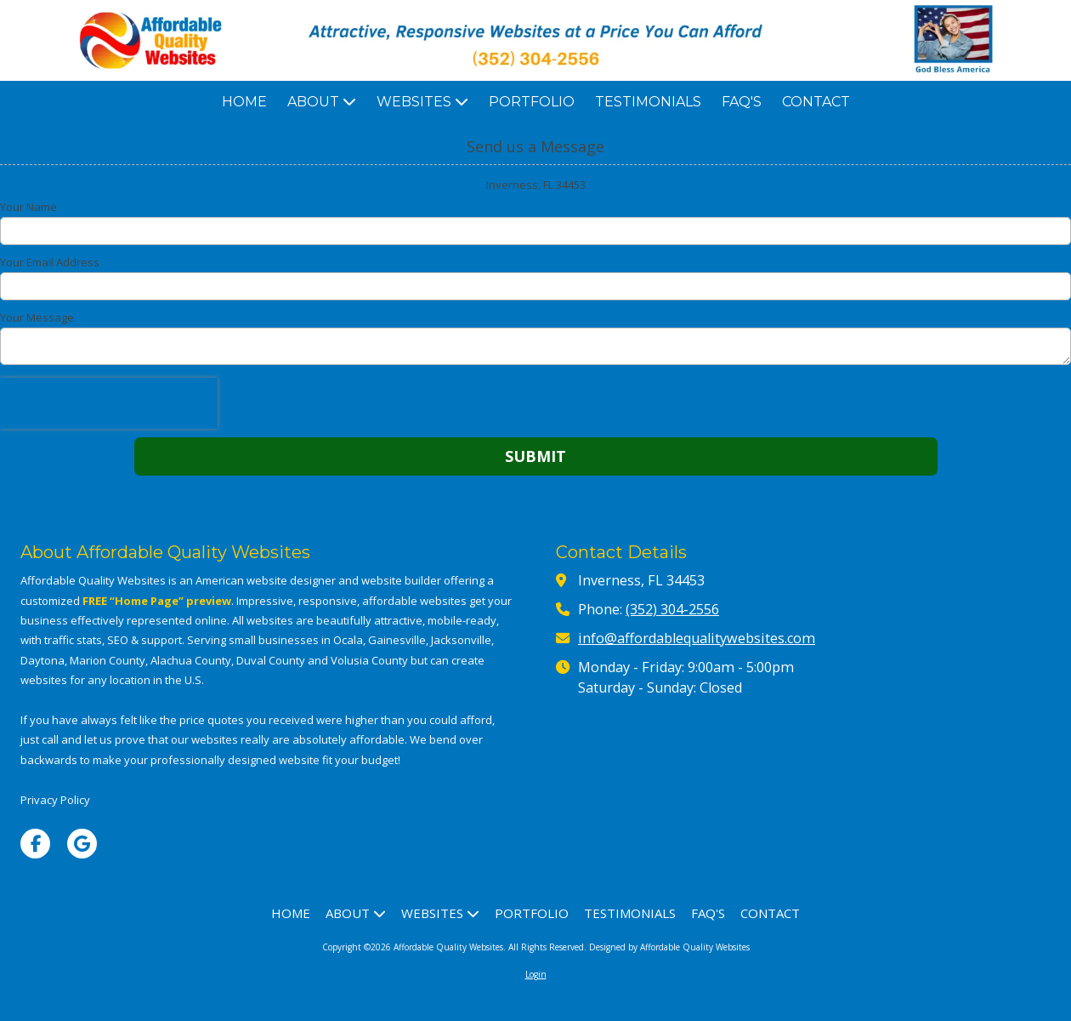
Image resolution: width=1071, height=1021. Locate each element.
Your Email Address (49, 262)
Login (536, 974)
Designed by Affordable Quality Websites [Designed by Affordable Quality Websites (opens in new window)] (669, 947)
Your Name (28, 207)
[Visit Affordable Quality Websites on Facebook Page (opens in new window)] (35, 843)
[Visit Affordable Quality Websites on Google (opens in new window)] (82, 843)
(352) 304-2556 (672, 609)
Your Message (37, 317)
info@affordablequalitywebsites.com (696, 638)
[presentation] (109, 403)
